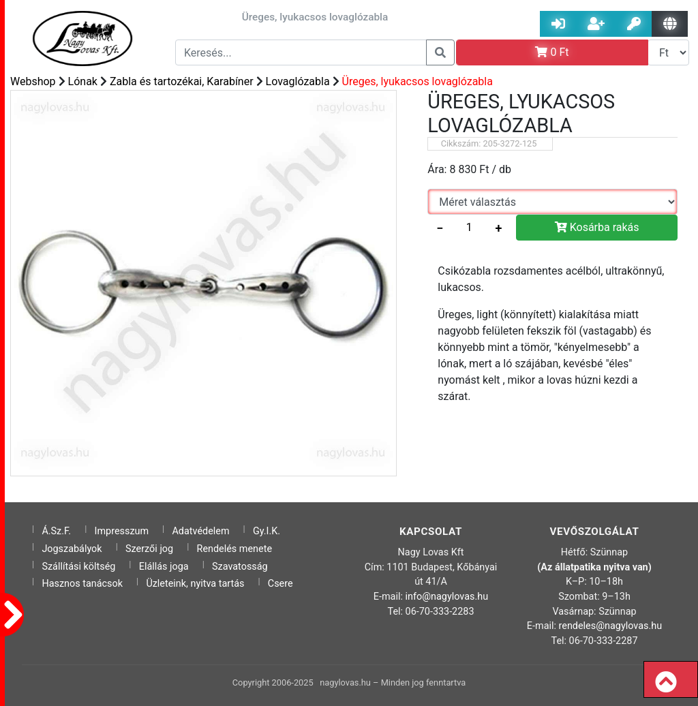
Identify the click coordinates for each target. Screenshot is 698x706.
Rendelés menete (235, 549)
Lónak (82, 81)
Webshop (33, 81)
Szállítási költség (78, 566)
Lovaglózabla (298, 81)
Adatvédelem (200, 531)
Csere (280, 583)
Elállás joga (164, 566)
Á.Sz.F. (56, 531)
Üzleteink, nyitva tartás (195, 583)
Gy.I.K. (266, 531)
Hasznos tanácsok (82, 583)
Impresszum (122, 531)
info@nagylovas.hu (447, 596)
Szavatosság (240, 566)
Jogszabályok (72, 549)
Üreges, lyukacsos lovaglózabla (417, 81)
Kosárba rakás (597, 227)
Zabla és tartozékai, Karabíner (182, 81)
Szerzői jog (149, 549)
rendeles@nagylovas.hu (611, 626)
